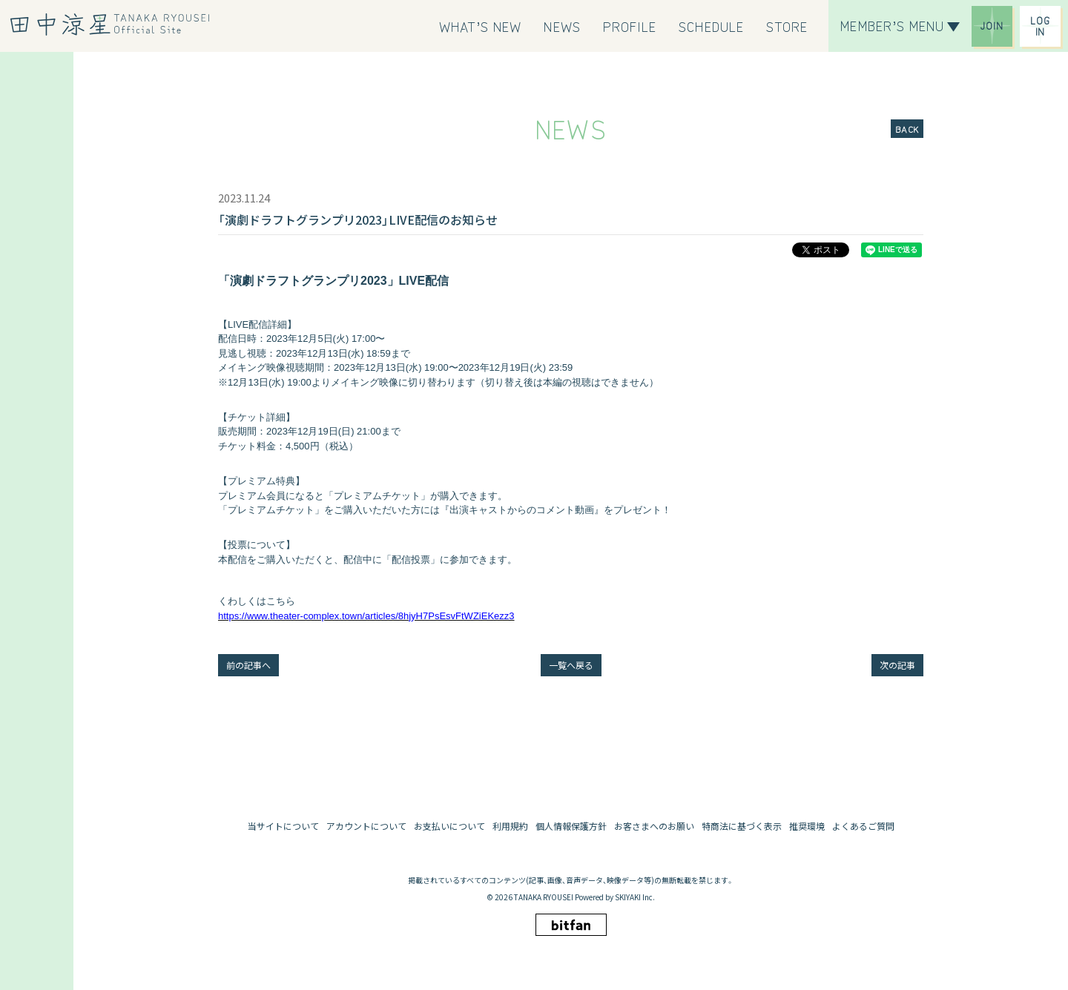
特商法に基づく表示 (742, 825)
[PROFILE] (630, 26)
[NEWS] (562, 26)
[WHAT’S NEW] (480, 26)
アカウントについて (366, 825)
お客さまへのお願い (654, 825)
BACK (907, 128)
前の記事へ (248, 665)
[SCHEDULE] (711, 26)
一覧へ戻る (571, 665)
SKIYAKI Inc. (635, 896)
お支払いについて (449, 825)
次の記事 (897, 665)
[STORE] (787, 26)
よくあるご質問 (863, 825)
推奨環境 (807, 825)
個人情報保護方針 (571, 825)
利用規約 (510, 825)
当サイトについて (283, 825)
